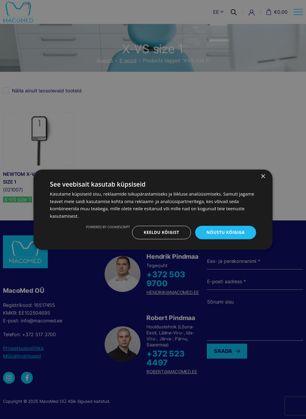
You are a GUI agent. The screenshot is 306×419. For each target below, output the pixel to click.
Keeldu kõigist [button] (161, 232)
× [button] (263, 176)
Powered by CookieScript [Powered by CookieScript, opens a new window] (108, 227)
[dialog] (153, 209)
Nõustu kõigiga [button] (225, 232)
